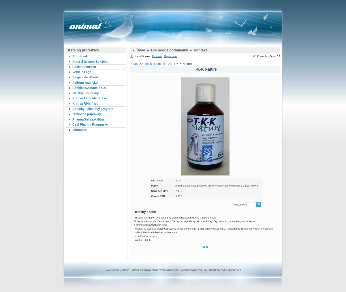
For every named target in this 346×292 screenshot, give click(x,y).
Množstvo (239, 204)
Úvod (140, 50)
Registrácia (170, 56)
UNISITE (177, 270)
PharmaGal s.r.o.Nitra (88, 119)
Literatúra (79, 130)
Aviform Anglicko (85, 82)
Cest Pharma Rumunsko (90, 124)
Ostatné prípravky (85, 93)
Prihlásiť (157, 56)
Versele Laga (81, 72)
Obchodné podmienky (169, 50)
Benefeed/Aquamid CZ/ (89, 88)
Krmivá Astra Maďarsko (89, 98)
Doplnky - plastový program (92, 109)
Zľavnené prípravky (86, 114)
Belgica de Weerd (85, 77)
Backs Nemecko (156, 64)
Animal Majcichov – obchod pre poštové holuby (85, 26)
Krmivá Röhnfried (85, 103)
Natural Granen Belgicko (90, 61)
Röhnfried (79, 56)
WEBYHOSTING (199, 270)
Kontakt (200, 50)
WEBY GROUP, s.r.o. (230, 270)
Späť (205, 246)
